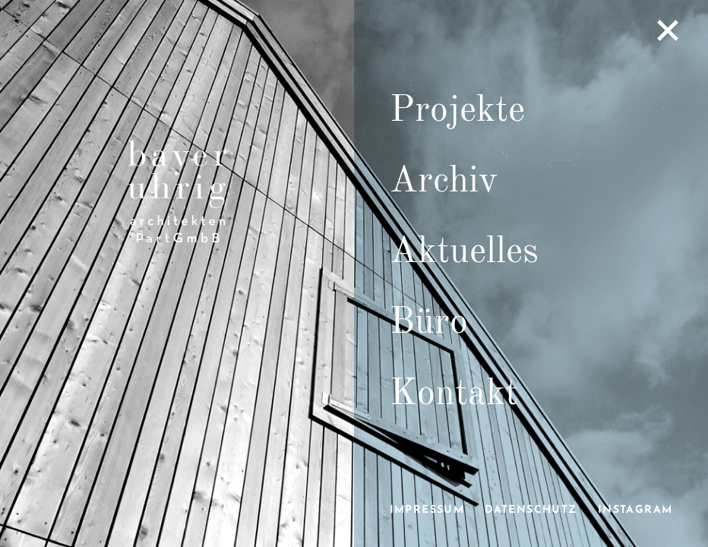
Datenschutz (531, 510)
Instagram (635, 510)
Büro (429, 323)
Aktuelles (464, 252)
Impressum (427, 510)
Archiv (444, 181)
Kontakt (454, 394)
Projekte (457, 111)
